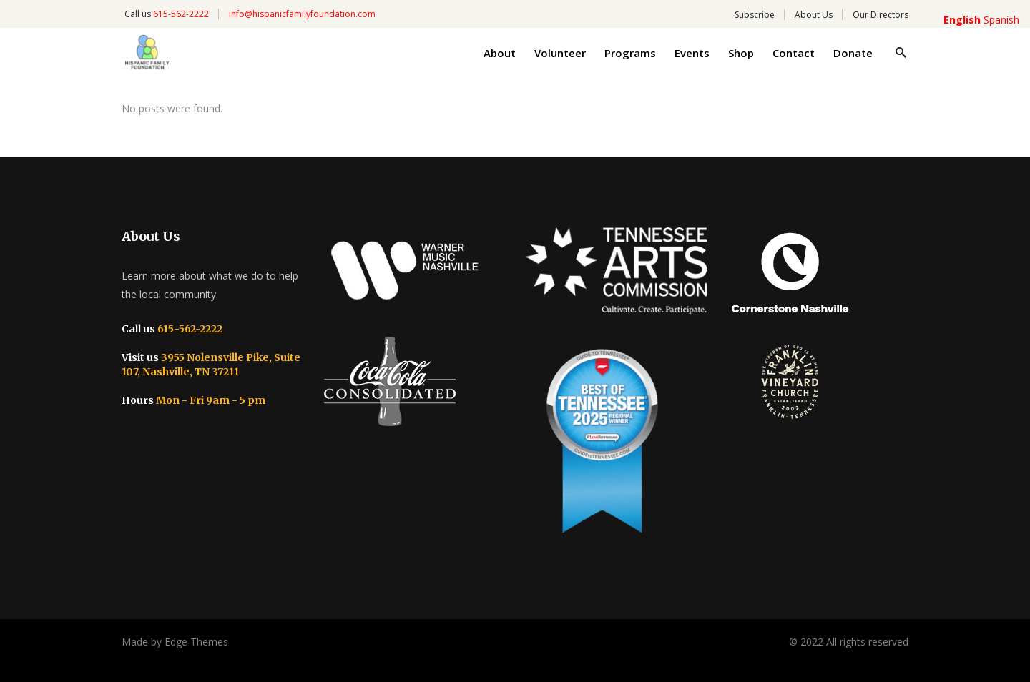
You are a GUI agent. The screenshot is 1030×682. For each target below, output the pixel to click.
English (962, 19)
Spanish (1001, 19)
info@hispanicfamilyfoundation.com (302, 14)
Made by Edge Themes (175, 641)
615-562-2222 (181, 14)
